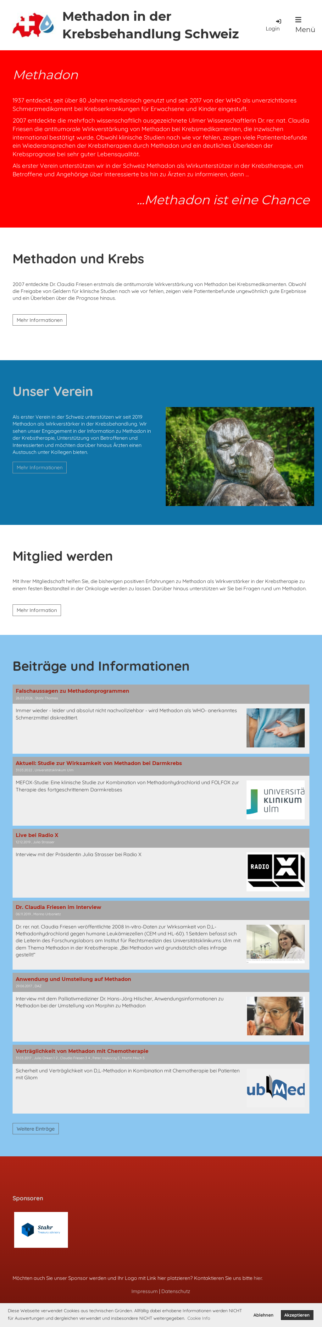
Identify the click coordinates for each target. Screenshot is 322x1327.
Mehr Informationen (40, 320)
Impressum (144, 1291)
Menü (305, 25)
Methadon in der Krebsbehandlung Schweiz (150, 24)
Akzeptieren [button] (297, 1315)
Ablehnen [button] (263, 1315)
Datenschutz (175, 1291)
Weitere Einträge (36, 1129)
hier (258, 1278)
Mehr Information (37, 610)
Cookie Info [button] (198, 1318)
